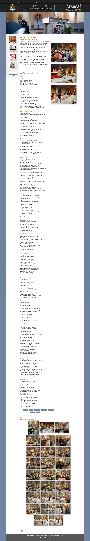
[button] (12, 23)
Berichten (26, 2)
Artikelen (48, 2)
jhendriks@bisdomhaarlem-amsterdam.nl (50, 535)
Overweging (34, 2)
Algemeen (69, 2)
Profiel (55, 2)
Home (20, 2)
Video (42, 2)
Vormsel (61, 2)
